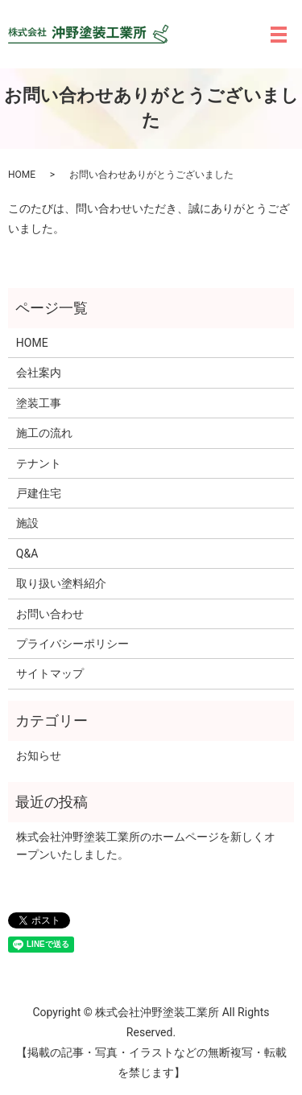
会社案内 (38, 372)
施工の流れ (44, 432)
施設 (27, 523)
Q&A (27, 553)
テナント (38, 463)
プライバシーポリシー (72, 643)
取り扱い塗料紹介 (61, 583)
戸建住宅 (38, 493)
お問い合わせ (50, 613)
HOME (21, 174)
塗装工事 (38, 403)
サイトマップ (50, 673)
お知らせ (38, 755)
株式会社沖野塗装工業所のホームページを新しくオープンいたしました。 (145, 845)
